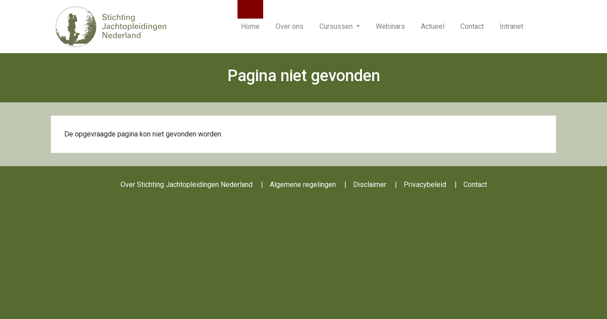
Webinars (390, 26)
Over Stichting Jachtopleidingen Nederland (187, 184)
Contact (472, 26)
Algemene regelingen (303, 184)
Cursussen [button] (336, 26)
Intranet (511, 26)
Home (250, 26)
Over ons (290, 26)
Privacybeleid (425, 184)
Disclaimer (369, 184)
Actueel (432, 26)
